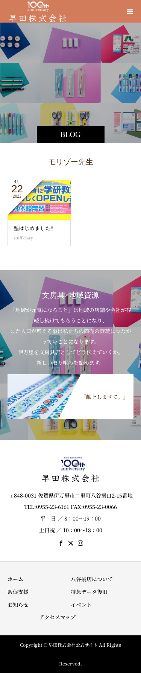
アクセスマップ (57, 617)
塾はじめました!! (33, 228)
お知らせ (18, 604)
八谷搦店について (92, 579)
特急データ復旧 (89, 591)
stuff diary (23, 238)
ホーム (15, 579)
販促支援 (18, 591)
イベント (81, 604)
